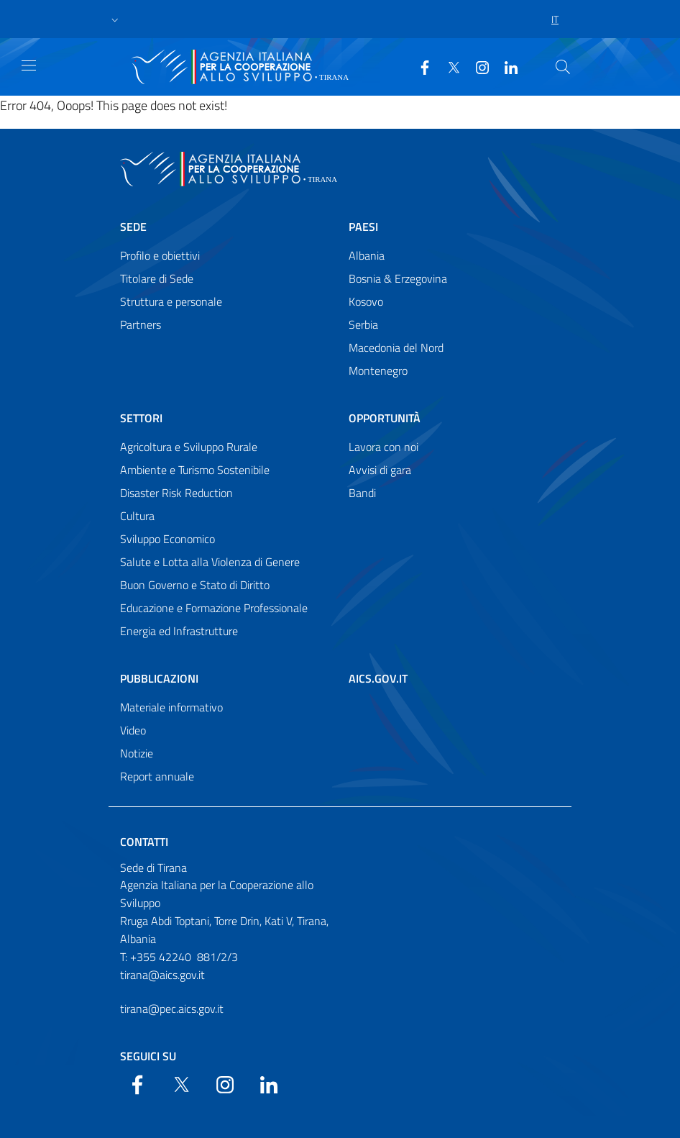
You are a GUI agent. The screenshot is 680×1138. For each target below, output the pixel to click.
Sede (133, 226)
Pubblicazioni (159, 678)
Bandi (362, 492)
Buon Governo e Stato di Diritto (195, 584)
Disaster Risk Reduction (176, 492)
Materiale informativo (171, 707)
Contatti (144, 841)
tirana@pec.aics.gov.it (172, 1008)
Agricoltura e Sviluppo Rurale (188, 446)
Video (133, 730)
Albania (367, 255)
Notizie (136, 753)
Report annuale (157, 776)
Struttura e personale (171, 301)
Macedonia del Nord (396, 347)
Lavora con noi (383, 446)
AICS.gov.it (378, 678)
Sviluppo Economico (167, 538)
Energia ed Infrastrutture (179, 630)
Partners (140, 324)
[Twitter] (447, 66)
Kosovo (366, 301)
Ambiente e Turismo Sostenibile (195, 469)
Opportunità (385, 418)
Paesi (363, 226)
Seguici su (148, 1056)
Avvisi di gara (380, 469)
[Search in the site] (562, 67)
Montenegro (378, 370)
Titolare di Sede (156, 278)
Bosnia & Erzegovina (398, 278)
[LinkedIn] (505, 66)
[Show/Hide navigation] (28, 65)
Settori (141, 418)
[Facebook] (419, 66)
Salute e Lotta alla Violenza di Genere (210, 561)
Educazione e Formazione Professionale (214, 607)
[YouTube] (476, 66)
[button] (115, 19)
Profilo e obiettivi (160, 255)
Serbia (363, 324)
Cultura (137, 515)
